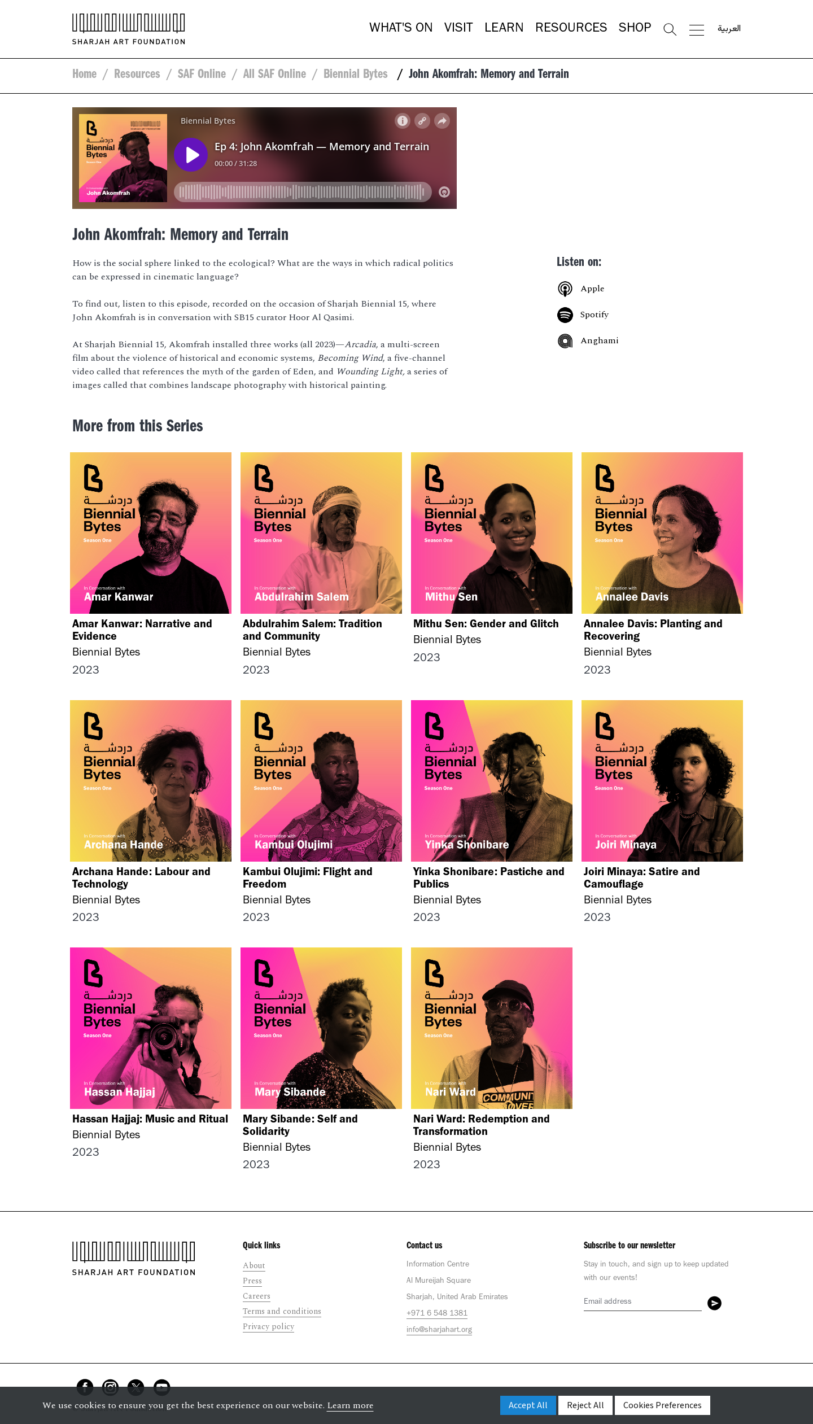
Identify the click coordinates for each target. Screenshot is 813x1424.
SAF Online (202, 75)
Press (252, 1281)
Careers (256, 1296)
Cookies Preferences (662, 1405)
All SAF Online (274, 75)
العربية (729, 29)
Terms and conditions (282, 1311)
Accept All (528, 1405)
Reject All (585, 1405)
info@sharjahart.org (439, 1331)
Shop (635, 29)
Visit (458, 29)
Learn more (350, 1405)
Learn (504, 29)
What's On (401, 29)
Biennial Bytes (357, 75)
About (254, 1266)
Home (84, 75)
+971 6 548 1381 (436, 1314)
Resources (571, 29)
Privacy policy (268, 1327)
